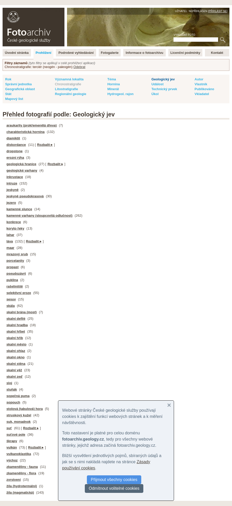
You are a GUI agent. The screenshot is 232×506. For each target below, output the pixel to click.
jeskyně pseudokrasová (25, 196)
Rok (8, 79)
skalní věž (14, 370)
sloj (9, 383)
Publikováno (204, 89)
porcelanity (15, 261)
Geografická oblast (20, 89)
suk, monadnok (18, 422)
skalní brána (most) (21, 312)
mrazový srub (17, 254)
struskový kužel (18, 415)
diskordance (16, 145)
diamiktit (13, 138)
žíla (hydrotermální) (21, 486)
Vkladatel (202, 94)
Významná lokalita (69, 79)
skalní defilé (15, 319)
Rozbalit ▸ (45, 145)
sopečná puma (18, 396)
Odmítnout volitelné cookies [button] (114, 488)
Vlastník (201, 84)
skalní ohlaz (15, 351)
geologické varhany (21, 170)
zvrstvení (13, 480)
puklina (12, 280)
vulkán (11, 447)
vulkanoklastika (18, 454)
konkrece (13, 222)
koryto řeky (15, 228)
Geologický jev (163, 79)
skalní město (16, 344)
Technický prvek (164, 89)
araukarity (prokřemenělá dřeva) (31, 125)
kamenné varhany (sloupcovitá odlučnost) (39, 215)
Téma (111, 79)
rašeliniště (14, 286)
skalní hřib (14, 338)
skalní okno (15, 357)
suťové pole (15, 434)
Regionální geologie (70, 94)
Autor (199, 79)
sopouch (13, 402)
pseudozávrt (16, 273)
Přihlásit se (218, 11)
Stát (8, 94)
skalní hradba (17, 325)
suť (9, 428)
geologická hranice (21, 164)
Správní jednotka (18, 84)
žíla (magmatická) (20, 492)
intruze (11, 183)
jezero (11, 203)
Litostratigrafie (66, 89)
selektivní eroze (18, 293)
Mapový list (14, 99)
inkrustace (14, 177)
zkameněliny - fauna (22, 467)
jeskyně (12, 190)
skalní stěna (15, 364)
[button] (169, 405)
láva (9, 241)
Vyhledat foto (184, 34)
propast (12, 267)
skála (10, 306)
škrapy (11, 441)
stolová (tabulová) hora (24, 409)
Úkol (155, 94)
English (58, 10)
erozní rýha (15, 157)
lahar (10, 235)
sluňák (11, 389)
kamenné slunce (19, 209)
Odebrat (79, 67)
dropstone (14, 151)
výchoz (12, 460)
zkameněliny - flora (21, 473)
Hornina (113, 84)
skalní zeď (14, 376)
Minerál (113, 89)
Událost (157, 84)
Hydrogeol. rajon (120, 94)
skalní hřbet (15, 331)
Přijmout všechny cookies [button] (114, 479)
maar (10, 248)
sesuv (11, 299)
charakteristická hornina (25, 132)
